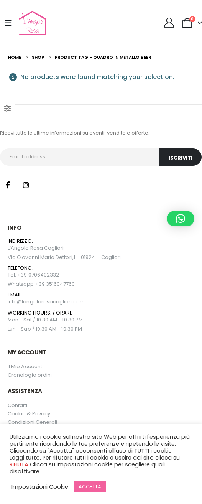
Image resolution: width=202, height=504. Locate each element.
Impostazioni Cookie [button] (39, 486)
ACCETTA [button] (90, 486)
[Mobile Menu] (8, 23)
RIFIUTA (19, 464)
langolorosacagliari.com (53, 301)
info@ (15, 301)
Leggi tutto (25, 457)
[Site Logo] (31, 23)
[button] (180, 218)
